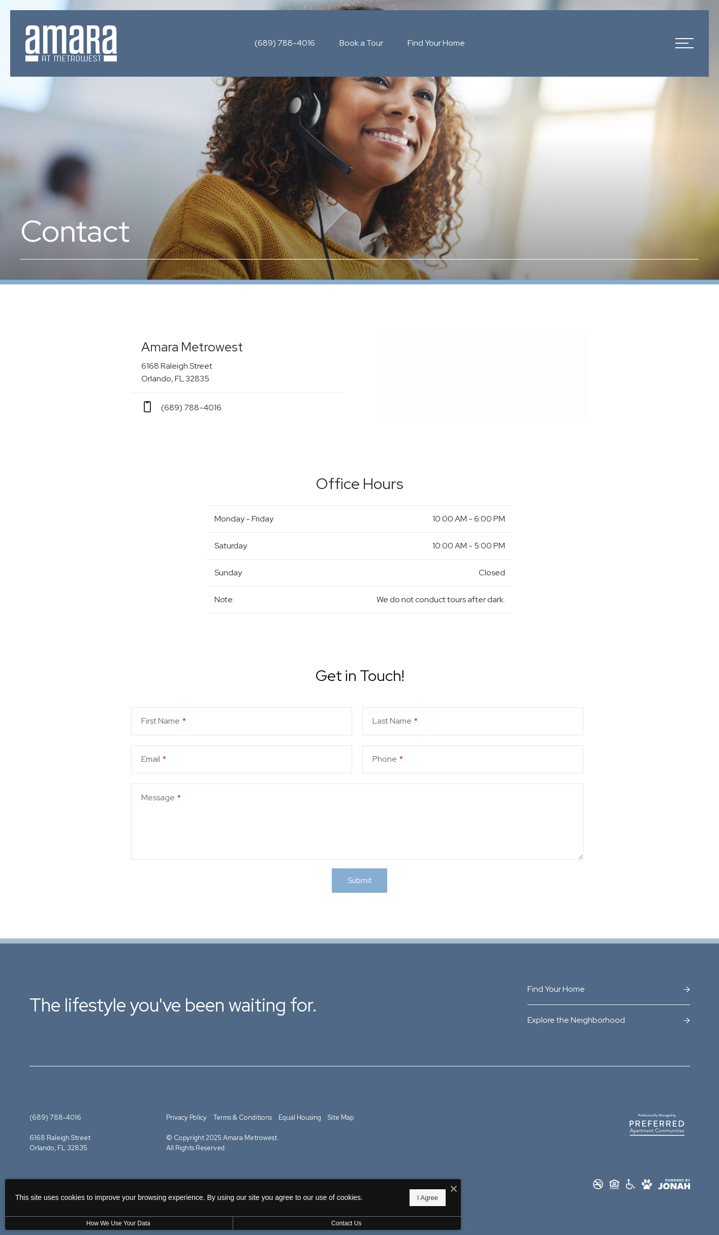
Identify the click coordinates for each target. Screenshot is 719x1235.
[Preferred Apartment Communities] (657, 1125)
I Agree (327, 1194)
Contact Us (271, 1223)
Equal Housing (299, 1117)
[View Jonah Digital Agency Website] (674, 1184)
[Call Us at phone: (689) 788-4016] (237, 407)
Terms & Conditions (242, 1117)
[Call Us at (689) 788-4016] (285, 43)
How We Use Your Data (93, 1223)
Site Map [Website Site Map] (341, 1117)
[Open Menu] (684, 43)
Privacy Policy (186, 1117)
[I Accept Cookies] (354, 1184)
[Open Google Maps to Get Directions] (482, 375)
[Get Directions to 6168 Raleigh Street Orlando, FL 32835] (237, 361)
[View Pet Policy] (647, 1184)
